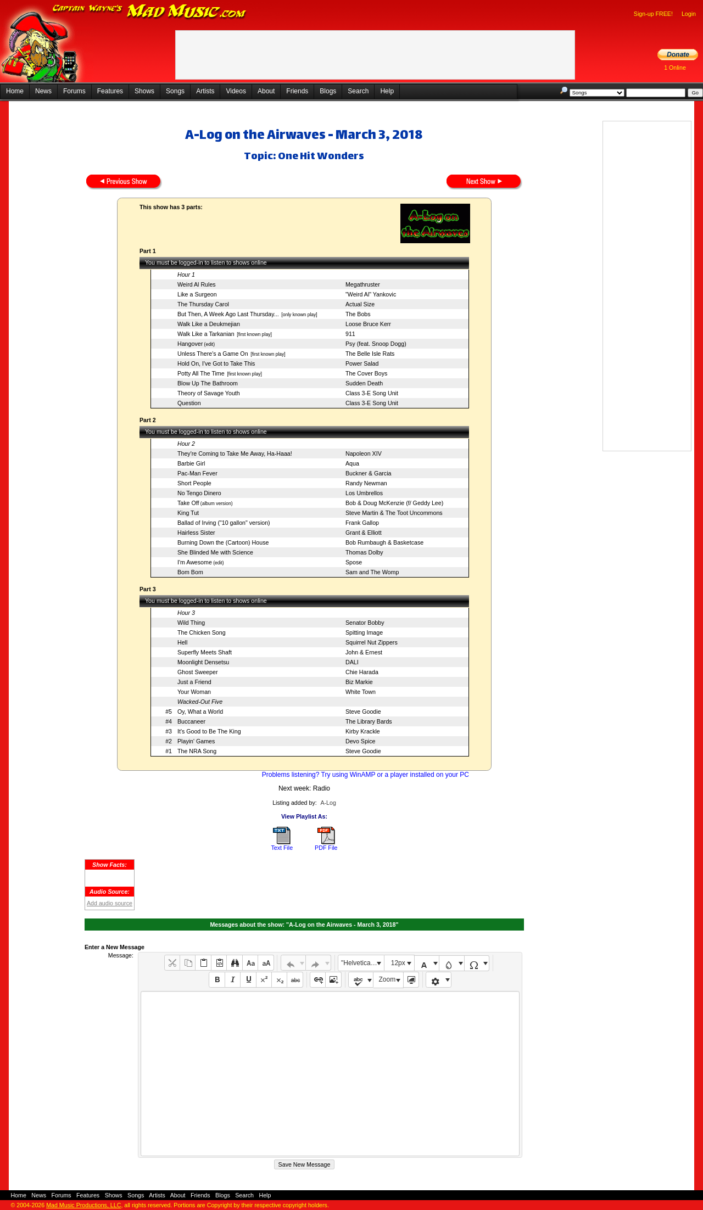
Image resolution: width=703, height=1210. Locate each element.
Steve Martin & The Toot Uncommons (394, 512)
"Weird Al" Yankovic (370, 294)
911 (350, 333)
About (266, 91)
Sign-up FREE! (653, 13)
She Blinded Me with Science (215, 552)
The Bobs (358, 314)
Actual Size (360, 304)
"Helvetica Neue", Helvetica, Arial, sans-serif (362, 963)
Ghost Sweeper (197, 672)
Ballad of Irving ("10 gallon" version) (223, 522)
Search (358, 91)
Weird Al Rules (196, 284)
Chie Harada (361, 672)
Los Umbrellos (364, 493)
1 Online (675, 67)
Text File (282, 847)
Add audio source (109, 903)
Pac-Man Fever (197, 473)
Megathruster (362, 284)
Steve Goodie (363, 711)
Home (15, 91)
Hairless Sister (196, 532)
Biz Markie (359, 682)
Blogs (328, 91)
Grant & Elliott (363, 532)
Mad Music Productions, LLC (83, 1205)
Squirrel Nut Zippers (371, 642)
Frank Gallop (362, 522)
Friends (297, 91)
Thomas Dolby (364, 552)
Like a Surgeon (197, 294)
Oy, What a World (200, 711)
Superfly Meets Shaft (204, 652)
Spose (353, 562)
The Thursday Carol (203, 304)
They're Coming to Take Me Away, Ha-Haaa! (234, 453)
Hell (182, 642)
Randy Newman (366, 483)
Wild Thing (191, 622)
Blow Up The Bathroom (207, 383)
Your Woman (194, 691)
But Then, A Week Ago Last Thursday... (228, 314)
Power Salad (361, 363)
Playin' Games (196, 741)
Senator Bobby (364, 622)
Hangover (190, 343)
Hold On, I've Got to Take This (216, 363)
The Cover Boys (366, 373)
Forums (74, 91)
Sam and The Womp (372, 572)
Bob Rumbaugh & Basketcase (384, 542)
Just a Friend (194, 682)
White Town (360, 691)
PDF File (326, 847)
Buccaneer (191, 721)
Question (189, 403)
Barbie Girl (191, 463)
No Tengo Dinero (199, 493)
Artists (205, 91)
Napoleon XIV (363, 453)
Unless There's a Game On (212, 353)
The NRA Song (196, 751)
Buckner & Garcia (368, 473)
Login (689, 13)
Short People (194, 483)
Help (387, 91)
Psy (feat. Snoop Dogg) (375, 343)
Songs (175, 91)
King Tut (188, 512)
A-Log (328, 802)
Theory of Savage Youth (208, 393)
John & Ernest (363, 652)
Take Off (188, 503)
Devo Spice (360, 741)
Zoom (387, 979)
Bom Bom (190, 572)
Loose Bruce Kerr (368, 324)
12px (398, 963)
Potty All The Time (201, 373)
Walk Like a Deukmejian (208, 324)
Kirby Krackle (362, 731)
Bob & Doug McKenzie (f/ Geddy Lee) (394, 503)
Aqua (352, 463)
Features (110, 91)
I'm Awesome (194, 562)
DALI (352, 662)
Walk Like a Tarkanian (206, 333)
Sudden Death (364, 383)
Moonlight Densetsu (203, 662)
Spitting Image (364, 632)
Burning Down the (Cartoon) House (223, 542)
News (43, 91)
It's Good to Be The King (209, 731)
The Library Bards (368, 721)
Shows (144, 91)
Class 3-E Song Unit (371, 393)
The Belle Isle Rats (369, 353)
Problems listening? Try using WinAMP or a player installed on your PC (365, 774)
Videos (236, 91)
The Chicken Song (201, 632)
